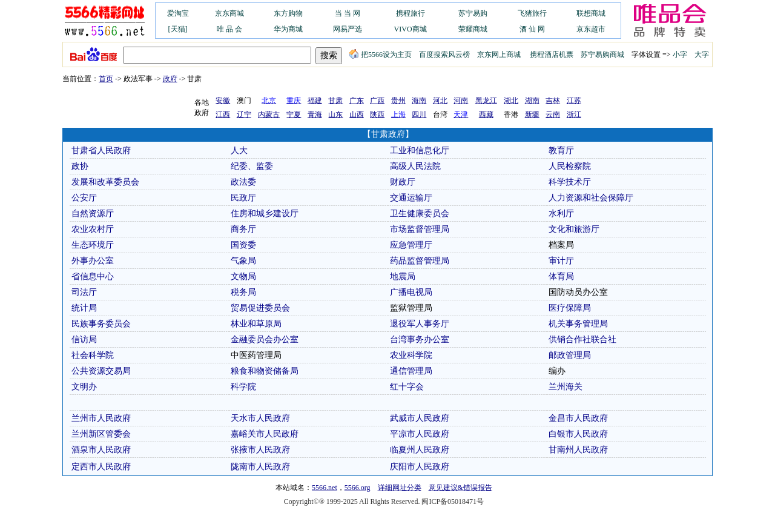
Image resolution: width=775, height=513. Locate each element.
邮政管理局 (570, 355)
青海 (315, 114)
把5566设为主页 (380, 54)
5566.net (324, 487)
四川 (419, 114)
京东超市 (590, 29)
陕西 (377, 114)
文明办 (84, 386)
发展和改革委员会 (105, 182)
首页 (106, 78)
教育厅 (561, 150)
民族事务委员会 (101, 323)
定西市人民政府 (101, 466)
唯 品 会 (229, 29)
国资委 (243, 245)
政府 (170, 78)
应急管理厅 (411, 245)
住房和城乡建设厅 (264, 213)
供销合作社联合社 (582, 339)
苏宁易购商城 (602, 54)
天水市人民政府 (260, 418)
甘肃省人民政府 (101, 150)
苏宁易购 (472, 13)
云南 (553, 114)
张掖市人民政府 (260, 449)
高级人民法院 (415, 166)
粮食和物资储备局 (264, 371)
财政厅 (402, 182)
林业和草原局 (256, 323)
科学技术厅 (570, 182)
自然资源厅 (92, 213)
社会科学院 (92, 355)
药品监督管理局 (419, 260)
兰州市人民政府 (101, 418)
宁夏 (293, 114)
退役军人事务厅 (419, 323)
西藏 (486, 114)
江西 (223, 114)
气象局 (243, 260)
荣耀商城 (472, 29)
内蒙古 (269, 114)
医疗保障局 (570, 308)
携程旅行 (410, 13)
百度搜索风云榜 (444, 54)
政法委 (243, 182)
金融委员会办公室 (264, 339)
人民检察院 (570, 166)
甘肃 (335, 100)
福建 (315, 100)
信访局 (84, 339)
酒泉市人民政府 (101, 449)
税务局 (243, 292)
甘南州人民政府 (578, 449)
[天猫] (178, 29)
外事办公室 (92, 260)
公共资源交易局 (101, 371)
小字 (680, 54)
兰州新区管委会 (101, 434)
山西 (356, 114)
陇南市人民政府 (260, 466)
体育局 (561, 276)
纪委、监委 (252, 166)
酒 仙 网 (532, 29)
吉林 (553, 100)
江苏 (574, 100)
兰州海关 (565, 386)
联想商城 (590, 13)
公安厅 (84, 197)
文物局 (243, 276)
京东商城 (229, 13)
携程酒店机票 (551, 54)
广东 (356, 100)
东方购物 (288, 13)
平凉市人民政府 (419, 434)
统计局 (84, 308)
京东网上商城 (499, 54)
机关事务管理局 (578, 323)
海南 (419, 100)
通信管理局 (411, 371)
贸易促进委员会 (260, 308)
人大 (239, 150)
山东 (335, 114)
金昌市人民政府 (578, 418)
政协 (79, 166)
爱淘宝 (178, 13)
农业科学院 (411, 355)
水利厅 (561, 213)
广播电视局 (411, 292)
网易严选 (347, 29)
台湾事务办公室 (419, 339)
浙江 (574, 114)
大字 (701, 54)
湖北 (511, 100)
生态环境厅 (92, 245)
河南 (460, 100)
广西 (377, 100)
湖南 (532, 100)
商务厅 (243, 229)
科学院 (243, 386)
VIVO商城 (410, 29)
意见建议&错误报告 (460, 487)
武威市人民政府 (419, 418)
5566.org (358, 487)
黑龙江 (486, 100)
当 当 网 (347, 13)
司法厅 (84, 292)
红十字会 (407, 386)
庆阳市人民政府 (419, 466)
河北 (440, 100)
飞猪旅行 (532, 13)
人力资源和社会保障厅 (591, 197)
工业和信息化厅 (419, 150)
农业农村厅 (92, 229)
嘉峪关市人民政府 (264, 434)
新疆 (532, 114)
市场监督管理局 (419, 229)
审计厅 (561, 260)
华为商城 (288, 29)
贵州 (398, 100)
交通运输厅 (411, 197)
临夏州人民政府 (419, 449)
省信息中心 (92, 276)
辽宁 (244, 114)
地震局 (402, 276)
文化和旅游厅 (574, 229)
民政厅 (243, 197)
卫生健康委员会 (419, 213)
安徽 (223, 100)
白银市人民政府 (578, 434)
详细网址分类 (399, 487)
